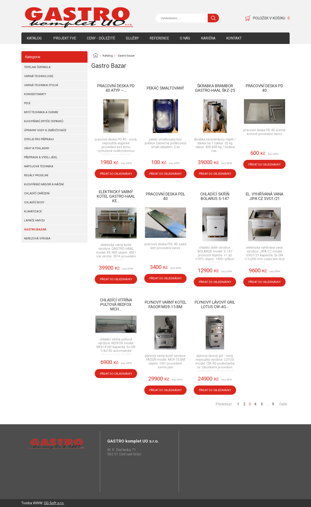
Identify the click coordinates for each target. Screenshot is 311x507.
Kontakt (234, 38)
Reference (159, 38)
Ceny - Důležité (101, 38)
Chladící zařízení (37, 193)
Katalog (34, 38)
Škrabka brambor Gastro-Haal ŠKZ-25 (215, 88)
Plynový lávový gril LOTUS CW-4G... (215, 304)
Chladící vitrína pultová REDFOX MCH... (116, 304)
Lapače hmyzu (34, 220)
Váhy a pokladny (36, 148)
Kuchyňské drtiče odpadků (43, 121)
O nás (185, 38)
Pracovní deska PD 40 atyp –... (116, 88)
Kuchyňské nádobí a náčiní (44, 184)
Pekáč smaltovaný (165, 88)
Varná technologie (38, 76)
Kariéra (208, 38)
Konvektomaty (35, 94)
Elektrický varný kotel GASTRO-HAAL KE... (116, 196)
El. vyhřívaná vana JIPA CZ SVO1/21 (264, 196)
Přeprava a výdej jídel (41, 157)
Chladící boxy (34, 202)
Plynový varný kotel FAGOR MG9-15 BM (165, 304)
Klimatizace (33, 211)
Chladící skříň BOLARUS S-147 (215, 196)
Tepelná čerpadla (37, 67)
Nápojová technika (38, 166)
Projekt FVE (64, 38)
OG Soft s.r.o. (54, 503)
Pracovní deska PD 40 (264, 88)
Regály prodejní (36, 175)
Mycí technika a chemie (41, 112)
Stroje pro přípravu (39, 139)
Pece (27, 103)
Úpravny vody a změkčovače (45, 130)
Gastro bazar (35, 229)
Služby (132, 38)
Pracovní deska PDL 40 (165, 196)
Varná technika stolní (41, 85)
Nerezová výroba (37, 238)
